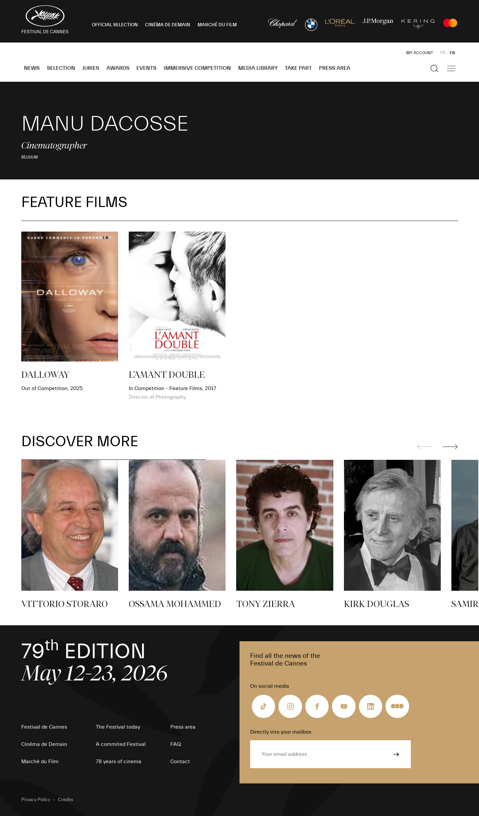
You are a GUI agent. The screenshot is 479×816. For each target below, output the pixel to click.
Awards (117, 68)
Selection (61, 68)
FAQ (175, 744)
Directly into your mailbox (280, 732)
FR (442, 53)
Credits (65, 799)
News (32, 68)
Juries (90, 68)
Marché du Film (40, 762)
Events (146, 68)
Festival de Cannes (44, 727)
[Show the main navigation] (451, 68)
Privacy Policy (35, 799)
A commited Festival (121, 744)
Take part (298, 68)
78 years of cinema (118, 762)
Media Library (258, 68)
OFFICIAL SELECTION (115, 25)
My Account (419, 53)
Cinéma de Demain (44, 744)
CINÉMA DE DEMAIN (167, 25)
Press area (334, 68)
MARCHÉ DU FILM (217, 25)
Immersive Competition (197, 68)
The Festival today (118, 727)
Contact (180, 762)
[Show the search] (434, 68)
